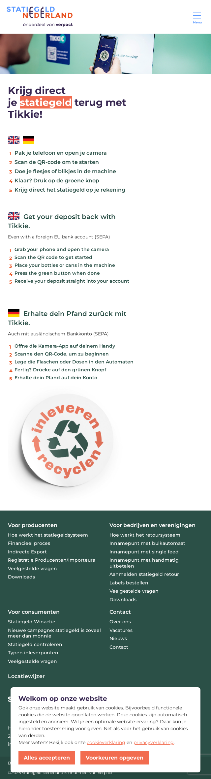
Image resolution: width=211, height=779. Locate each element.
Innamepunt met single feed (144, 552)
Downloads (21, 577)
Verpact (105, 772)
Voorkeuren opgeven (114, 758)
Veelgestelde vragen (32, 661)
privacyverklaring (154, 742)
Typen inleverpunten (33, 653)
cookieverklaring (106, 742)
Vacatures (121, 630)
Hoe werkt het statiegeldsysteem (48, 535)
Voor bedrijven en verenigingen (152, 525)
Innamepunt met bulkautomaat (147, 543)
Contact (120, 612)
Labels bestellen (128, 583)
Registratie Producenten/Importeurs (51, 560)
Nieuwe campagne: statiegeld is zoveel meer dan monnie (54, 633)
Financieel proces (29, 543)
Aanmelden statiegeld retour (144, 574)
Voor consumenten (34, 612)
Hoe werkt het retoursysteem (144, 535)
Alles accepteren (47, 758)
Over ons (120, 622)
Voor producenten (32, 525)
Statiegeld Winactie (31, 622)
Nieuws (118, 638)
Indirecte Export (27, 552)
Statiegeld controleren (35, 644)
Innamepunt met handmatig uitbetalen (144, 563)
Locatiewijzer (26, 676)
